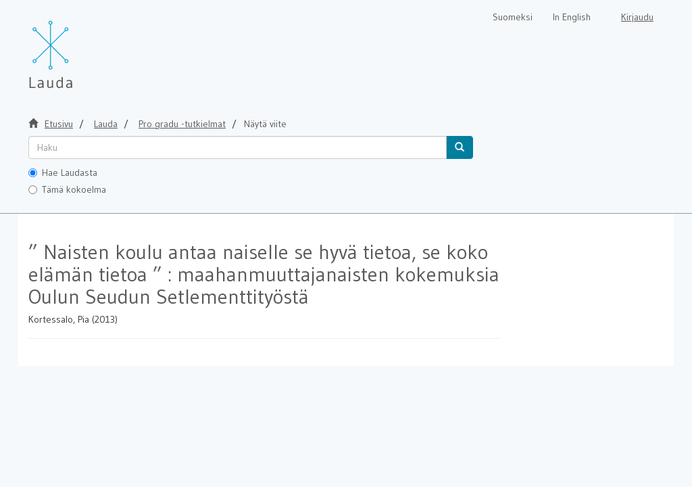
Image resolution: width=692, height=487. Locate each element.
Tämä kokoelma (67, 189)
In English (572, 17)
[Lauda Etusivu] (79, 47)
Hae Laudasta (62, 172)
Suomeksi (513, 17)
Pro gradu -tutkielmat (182, 124)
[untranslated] (237, 147)
